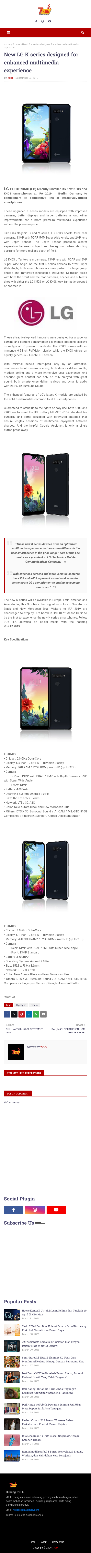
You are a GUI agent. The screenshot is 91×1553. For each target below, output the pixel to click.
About (44, 1542)
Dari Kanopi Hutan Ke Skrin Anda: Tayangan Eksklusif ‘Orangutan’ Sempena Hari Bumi (49, 1391)
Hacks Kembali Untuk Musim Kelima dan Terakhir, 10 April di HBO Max (54, 1312)
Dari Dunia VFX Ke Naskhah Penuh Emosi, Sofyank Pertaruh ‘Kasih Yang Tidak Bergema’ (53, 1375)
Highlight (21, 1005)
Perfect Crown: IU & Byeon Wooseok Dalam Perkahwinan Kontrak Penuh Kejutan (48, 1422)
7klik (10, 77)
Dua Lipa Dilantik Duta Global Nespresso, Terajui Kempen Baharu (51, 1438)
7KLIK (55, 1547)
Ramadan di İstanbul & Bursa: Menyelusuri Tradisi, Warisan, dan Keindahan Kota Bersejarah (52, 1453)
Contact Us (58, 1542)
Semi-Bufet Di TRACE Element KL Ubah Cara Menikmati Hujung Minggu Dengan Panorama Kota (53, 1359)
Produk (16, 44)
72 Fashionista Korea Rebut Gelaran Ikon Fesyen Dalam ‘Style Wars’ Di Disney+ (51, 1344)
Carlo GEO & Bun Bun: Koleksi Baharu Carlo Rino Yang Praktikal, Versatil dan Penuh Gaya (54, 1328)
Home (7, 44)
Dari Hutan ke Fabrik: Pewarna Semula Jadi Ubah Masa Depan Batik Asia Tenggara (51, 1406)
